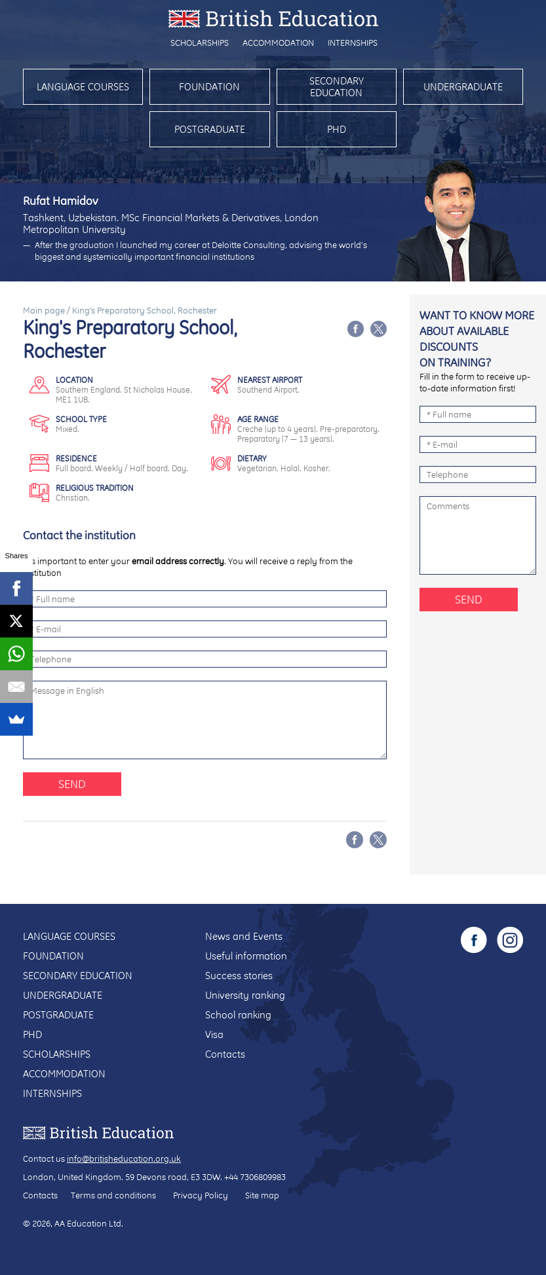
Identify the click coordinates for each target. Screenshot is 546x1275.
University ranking (245, 995)
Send (72, 784)
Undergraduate (463, 87)
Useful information (246, 956)
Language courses (83, 87)
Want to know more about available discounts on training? (476, 338)
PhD (336, 129)
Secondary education (336, 87)
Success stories (239, 975)
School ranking (238, 1015)
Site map (262, 1195)
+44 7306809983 (255, 1177)
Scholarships (199, 42)
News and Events (244, 936)
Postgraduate (209, 129)
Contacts (225, 1054)
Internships (353, 42)
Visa (214, 1034)
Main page (44, 310)
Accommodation (278, 42)
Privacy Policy (200, 1195)
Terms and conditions (113, 1195)
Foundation (209, 87)
